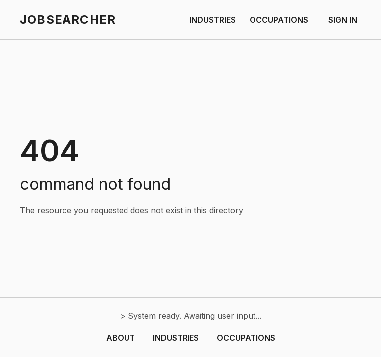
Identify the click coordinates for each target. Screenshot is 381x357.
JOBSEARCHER (68, 19)
